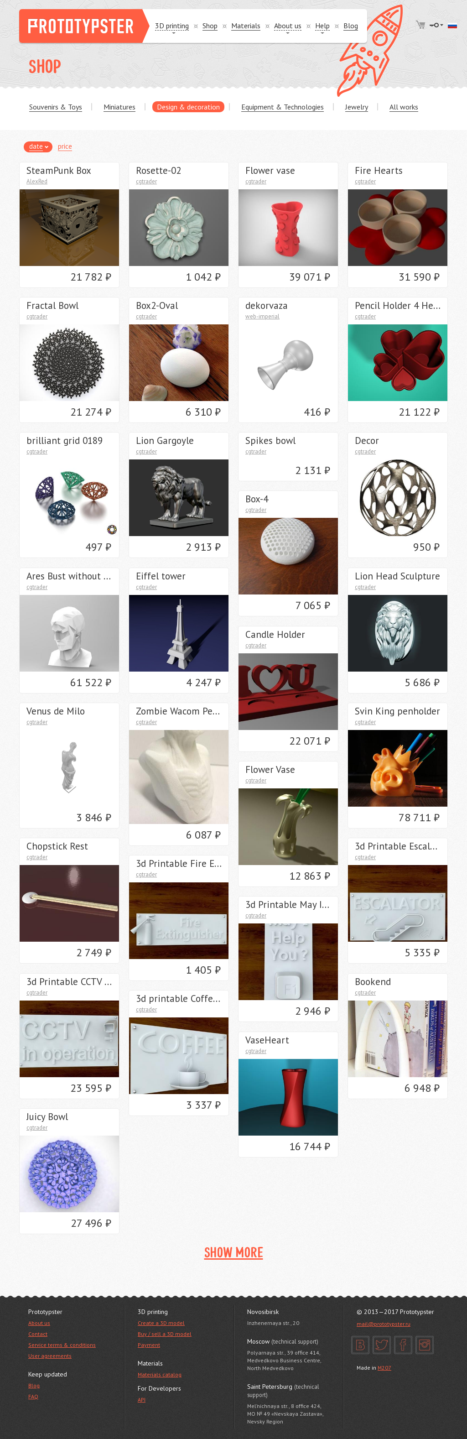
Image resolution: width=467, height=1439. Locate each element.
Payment (149, 1344)
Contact (37, 1333)
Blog (350, 25)
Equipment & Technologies (282, 106)
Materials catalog (160, 1374)
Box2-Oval (157, 305)
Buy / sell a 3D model (165, 1333)
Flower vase (270, 170)
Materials (245, 25)
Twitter (382, 1345)
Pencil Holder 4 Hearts (402, 305)
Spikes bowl (270, 440)
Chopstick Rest (57, 846)
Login (436, 25)
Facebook (403, 1345)
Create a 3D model (161, 1322)
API (141, 1399)
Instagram (424, 1345)
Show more (233, 1253)
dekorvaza (266, 305)
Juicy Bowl (47, 1117)
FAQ (33, 1396)
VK (360, 1345)
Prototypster (84, 26)
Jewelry (356, 106)
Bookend (373, 981)
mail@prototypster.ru (383, 1323)
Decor (367, 440)
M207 (384, 1367)
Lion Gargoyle (165, 440)
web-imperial (262, 316)
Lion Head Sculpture (397, 576)
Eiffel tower (161, 576)
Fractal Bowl (52, 305)
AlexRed (36, 181)
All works (403, 106)
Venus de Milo (55, 711)
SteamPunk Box (58, 170)
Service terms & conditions (62, 1344)
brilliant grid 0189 (64, 440)
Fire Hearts (379, 170)
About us (39, 1322)
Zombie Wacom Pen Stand (190, 711)
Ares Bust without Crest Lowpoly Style (106, 576)
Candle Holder (275, 634)
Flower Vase (270, 769)
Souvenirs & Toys (55, 106)
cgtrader (146, 181)
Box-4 (256, 499)
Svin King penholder (397, 711)
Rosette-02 (158, 170)
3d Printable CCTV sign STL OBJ (91, 981)
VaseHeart (267, 1040)
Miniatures (119, 106)
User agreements (50, 1355)
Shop (210, 25)
